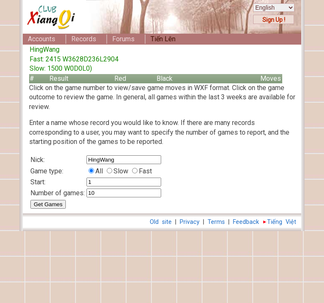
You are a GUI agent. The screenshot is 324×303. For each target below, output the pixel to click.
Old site (161, 222)
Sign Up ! (273, 19)
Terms (216, 222)
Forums (123, 39)
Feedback (246, 222)
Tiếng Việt (281, 222)
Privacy (190, 222)
